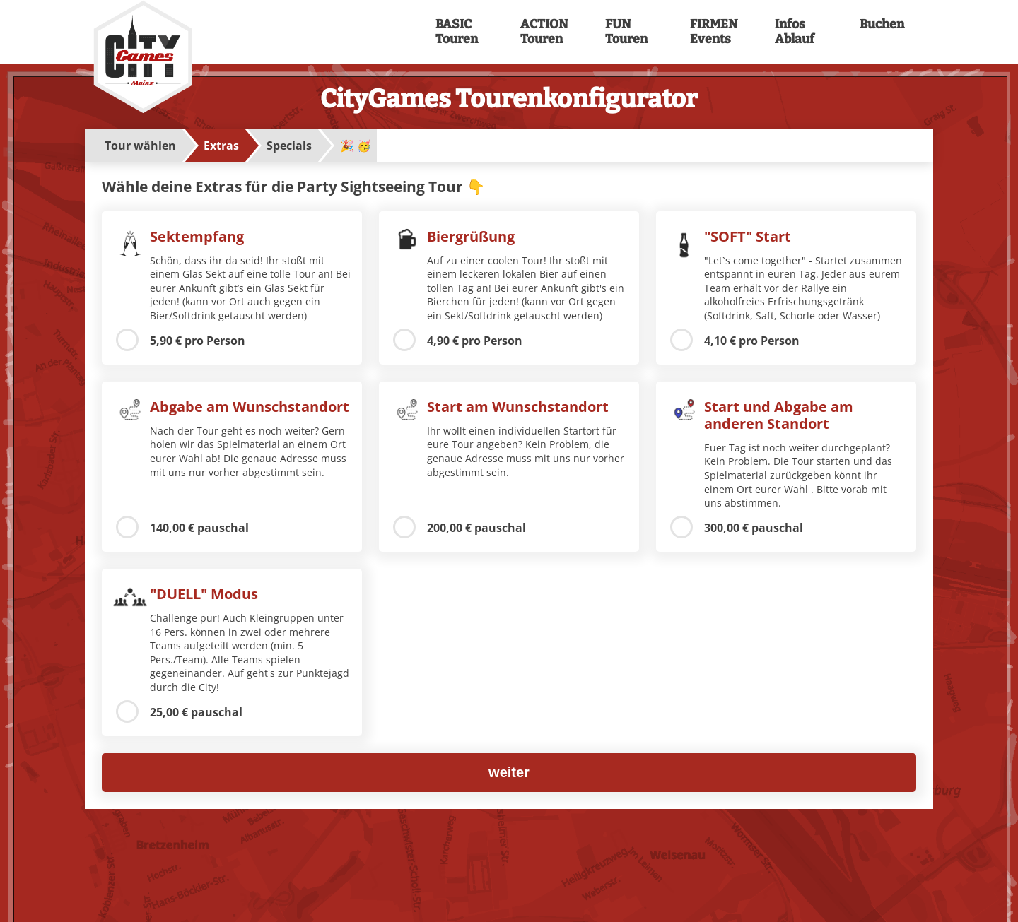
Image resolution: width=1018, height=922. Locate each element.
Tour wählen (140, 145)
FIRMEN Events (712, 32)
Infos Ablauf (794, 32)
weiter (509, 772)
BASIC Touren (456, 32)
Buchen (882, 24)
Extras (221, 145)
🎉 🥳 (355, 145)
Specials (289, 145)
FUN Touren (626, 32)
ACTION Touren (543, 32)
